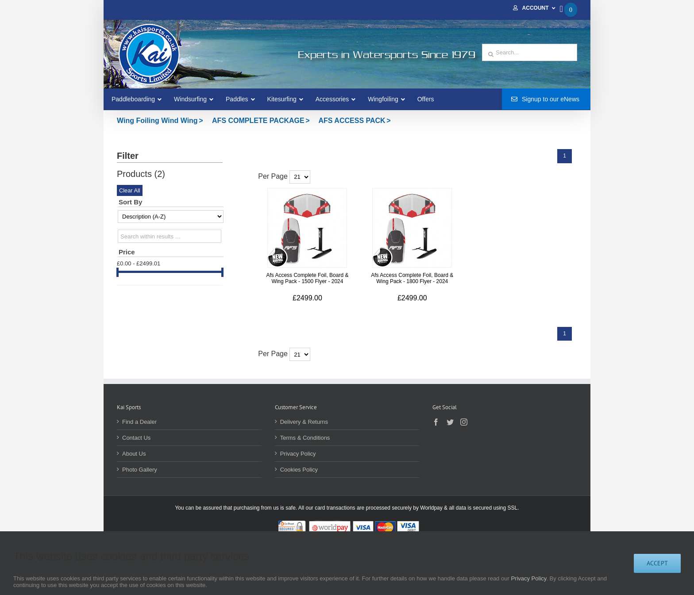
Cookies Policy (299, 469)
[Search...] (529, 52)
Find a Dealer (139, 421)
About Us (134, 453)
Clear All (129, 190)
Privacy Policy (298, 453)
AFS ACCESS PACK (352, 120)
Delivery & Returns (304, 421)
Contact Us (136, 437)
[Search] (491, 54)
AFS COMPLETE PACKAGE (258, 120)
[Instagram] (463, 422)
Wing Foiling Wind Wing (157, 120)
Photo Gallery (139, 469)
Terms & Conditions (305, 437)
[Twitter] (450, 422)
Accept (657, 563)
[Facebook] (436, 422)
